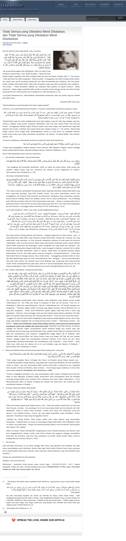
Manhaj (9, 45)
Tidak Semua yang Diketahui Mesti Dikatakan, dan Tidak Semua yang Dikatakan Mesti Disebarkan (34, 35)
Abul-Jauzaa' (16, 6)
